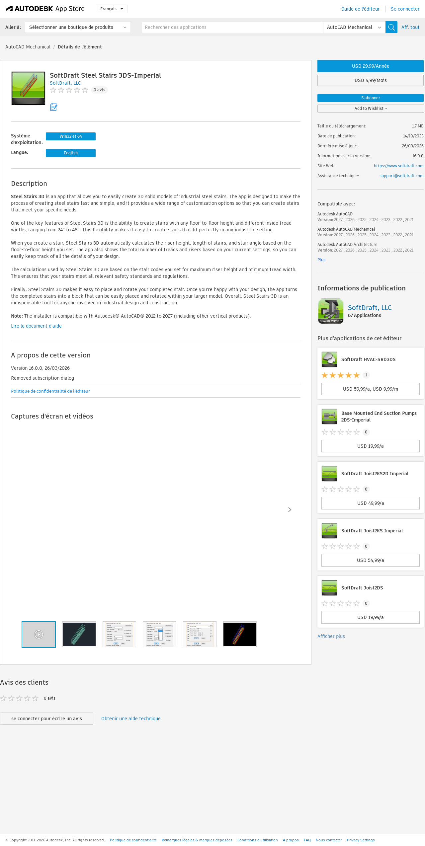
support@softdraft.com (402, 176)
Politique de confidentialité (133, 840)
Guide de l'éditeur (360, 9)
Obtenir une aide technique (131, 718)
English (71, 153)
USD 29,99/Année (370, 66)
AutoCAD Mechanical (27, 46)
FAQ (307, 840)
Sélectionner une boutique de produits (71, 27)
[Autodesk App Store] (45, 9)
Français (111, 9)
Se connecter (405, 9)
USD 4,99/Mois (371, 80)
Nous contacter (329, 840)
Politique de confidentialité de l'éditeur (50, 391)
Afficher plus (331, 636)
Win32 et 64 (71, 136)
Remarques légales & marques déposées (197, 840)
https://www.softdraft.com (399, 166)
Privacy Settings (361, 840)
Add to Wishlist (371, 108)
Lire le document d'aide (36, 326)
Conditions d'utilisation (257, 840)
